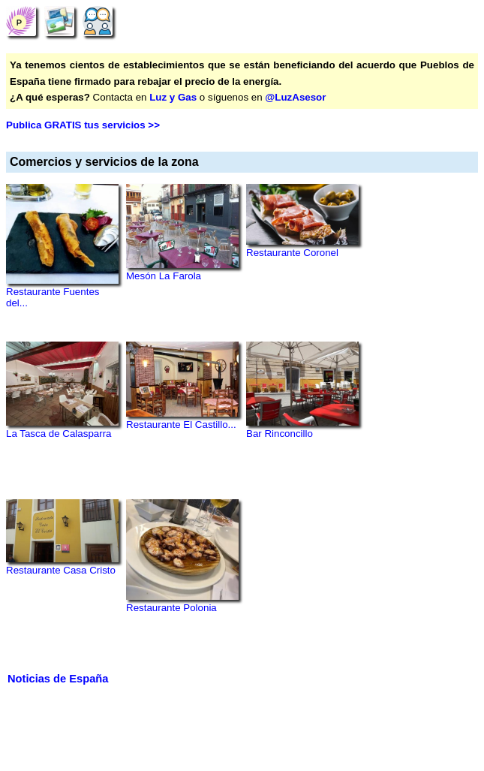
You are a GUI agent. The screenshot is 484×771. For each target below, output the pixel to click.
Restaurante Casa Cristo (61, 570)
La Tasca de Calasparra (59, 433)
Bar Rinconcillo (279, 433)
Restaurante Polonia (171, 607)
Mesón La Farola (163, 276)
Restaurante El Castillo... (181, 424)
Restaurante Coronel (292, 252)
